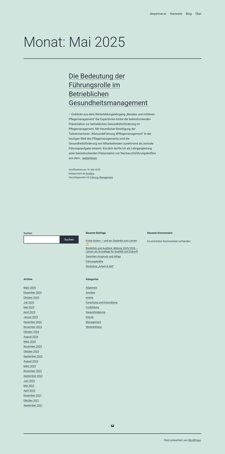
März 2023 (30, 366)
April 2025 (29, 312)
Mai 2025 (29, 307)
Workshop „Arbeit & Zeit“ (100, 266)
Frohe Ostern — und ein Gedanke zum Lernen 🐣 (111, 242)
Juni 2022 (29, 380)
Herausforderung (95, 312)
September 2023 (33, 356)
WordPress (194, 440)
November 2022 (33, 370)
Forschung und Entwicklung (102, 302)
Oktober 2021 (31, 400)
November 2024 (33, 326)
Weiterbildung (94, 326)
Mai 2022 (29, 385)
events (89, 297)
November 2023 (33, 346)
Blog (189, 13)
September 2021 (33, 405)
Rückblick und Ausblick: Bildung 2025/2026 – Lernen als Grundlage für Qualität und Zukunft (112, 250)
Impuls (90, 317)
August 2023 (31, 361)
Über (198, 13)
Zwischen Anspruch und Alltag (103, 256)
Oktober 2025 (31, 297)
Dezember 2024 (33, 322)
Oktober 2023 (31, 351)
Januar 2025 (31, 317)
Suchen (28, 233)
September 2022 (33, 375)
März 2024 (30, 341)
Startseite (176, 13)
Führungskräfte (94, 261)
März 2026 (30, 287)
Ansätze (90, 173)
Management (106, 177)
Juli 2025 (29, 302)
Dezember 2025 (33, 292)
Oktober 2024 (31, 331)
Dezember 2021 (33, 395)
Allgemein (91, 287)
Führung (94, 177)
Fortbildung (92, 307)
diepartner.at (158, 13)
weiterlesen (89, 158)
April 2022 (29, 390)
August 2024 (31, 336)
